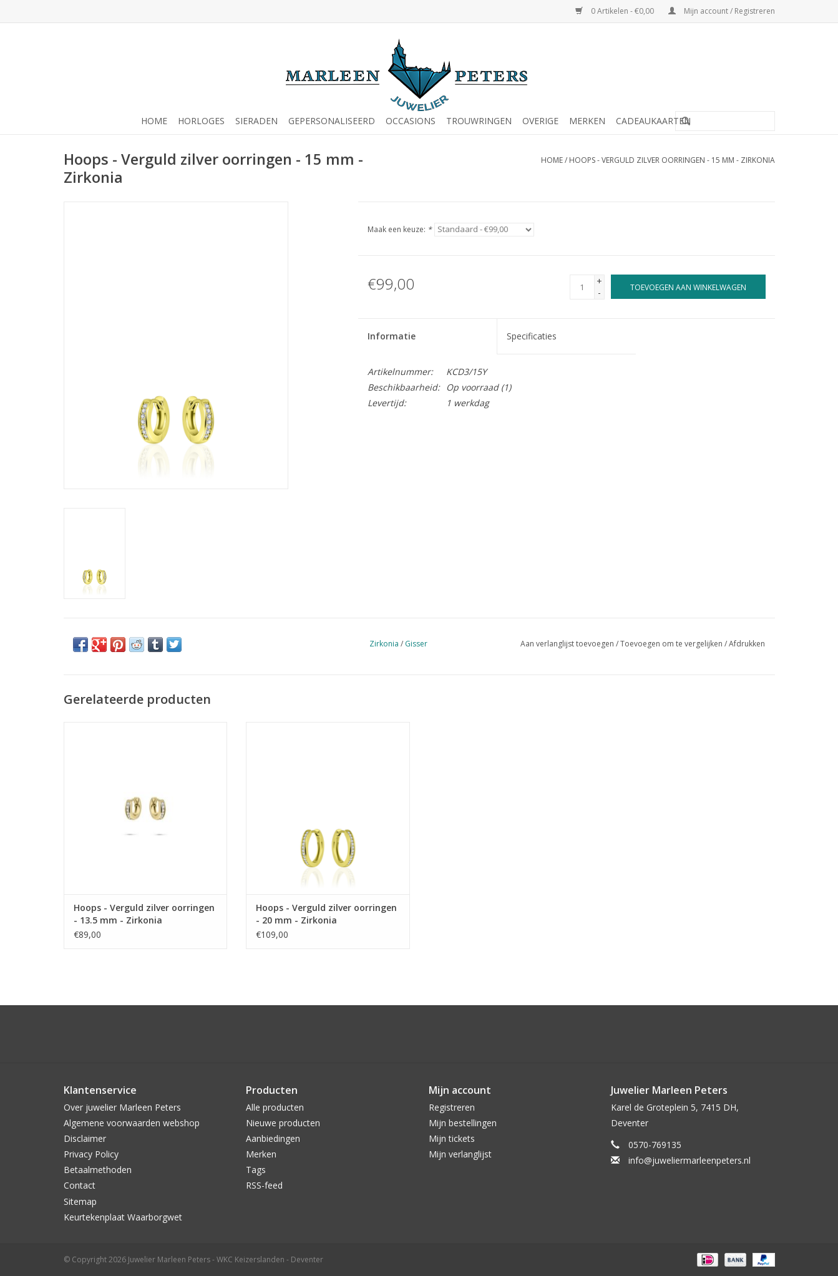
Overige (540, 121)
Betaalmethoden (98, 1170)
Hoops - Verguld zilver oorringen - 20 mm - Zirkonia (326, 914)
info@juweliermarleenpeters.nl (689, 1160)
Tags (256, 1170)
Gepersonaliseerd (331, 121)
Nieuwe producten (283, 1123)
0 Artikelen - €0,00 (615, 11)
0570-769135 (654, 1145)
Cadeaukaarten (653, 121)
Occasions (411, 121)
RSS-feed (264, 1185)
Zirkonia (384, 643)
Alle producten (275, 1107)
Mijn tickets (452, 1138)
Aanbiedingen (273, 1138)
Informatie (392, 336)
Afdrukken (747, 643)
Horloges (201, 121)
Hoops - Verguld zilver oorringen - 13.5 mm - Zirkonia (144, 914)
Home (154, 121)
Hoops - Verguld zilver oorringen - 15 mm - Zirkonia (672, 160)
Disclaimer (85, 1138)
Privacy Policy (91, 1154)
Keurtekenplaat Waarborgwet (123, 1217)
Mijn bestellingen (463, 1123)
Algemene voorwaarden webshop (132, 1123)
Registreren (452, 1107)
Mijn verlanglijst (460, 1154)
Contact (79, 1185)
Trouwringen (479, 121)
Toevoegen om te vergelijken (672, 643)
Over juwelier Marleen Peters (122, 1107)
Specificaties (532, 336)
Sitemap (80, 1201)
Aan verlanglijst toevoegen (567, 643)
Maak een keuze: (400, 229)
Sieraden (256, 121)
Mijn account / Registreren (721, 11)
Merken (587, 121)
